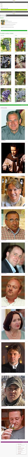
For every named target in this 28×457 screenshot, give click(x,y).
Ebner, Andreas (4, 306)
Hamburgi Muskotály (4, 102)
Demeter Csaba (4, 273)
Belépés (14, 2)
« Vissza (2, 30)
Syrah (16, 35)
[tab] (14, 2)
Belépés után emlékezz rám (4, 8)
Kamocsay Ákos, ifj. (4, 173)
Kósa (16, 52)
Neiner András (3, 406)
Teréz (16, 69)
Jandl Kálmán (3, 240)
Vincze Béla (3, 373)
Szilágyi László (4, 439)
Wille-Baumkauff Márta (5, 339)
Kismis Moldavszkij (4, 69)
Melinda (2, 52)
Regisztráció (14, 11)
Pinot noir (2, 35)
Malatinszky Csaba (4, 206)
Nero (16, 102)
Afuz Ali (16, 85)
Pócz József (3, 140)
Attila (2, 85)
